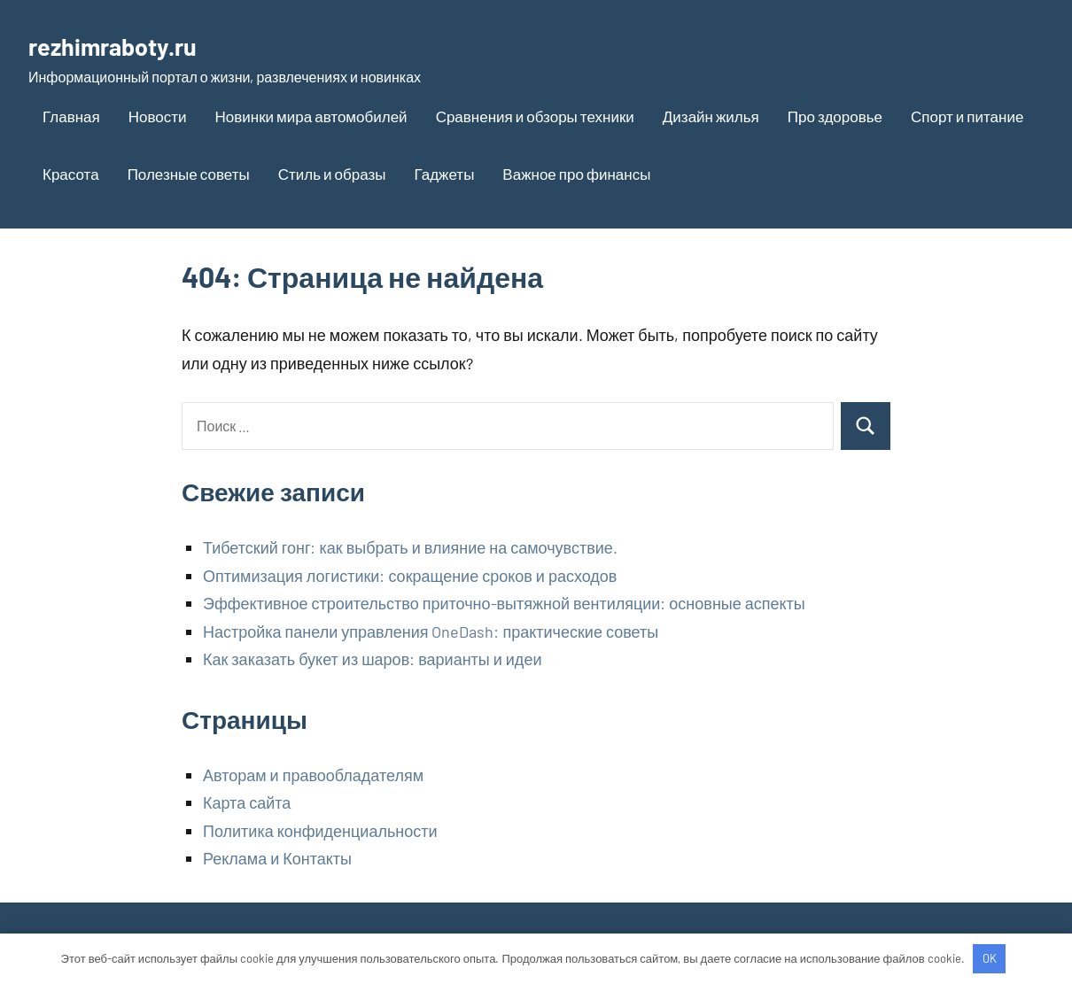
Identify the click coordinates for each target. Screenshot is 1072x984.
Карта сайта (247, 802)
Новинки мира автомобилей (311, 116)
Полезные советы (189, 173)
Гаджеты (444, 173)
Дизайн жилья (711, 116)
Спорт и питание (967, 116)
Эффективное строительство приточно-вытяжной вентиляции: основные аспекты (504, 603)
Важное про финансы (576, 173)
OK (990, 958)
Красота (71, 173)
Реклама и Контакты (277, 858)
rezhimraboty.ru (128, 44)
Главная (71, 116)
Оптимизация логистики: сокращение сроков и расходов (410, 575)
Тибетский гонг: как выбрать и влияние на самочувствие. (410, 547)
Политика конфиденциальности (320, 831)
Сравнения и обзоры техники (535, 116)
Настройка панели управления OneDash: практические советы (430, 631)
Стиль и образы (332, 173)
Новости (157, 116)
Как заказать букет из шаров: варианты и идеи (372, 659)
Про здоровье (835, 116)
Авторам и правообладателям (313, 775)
